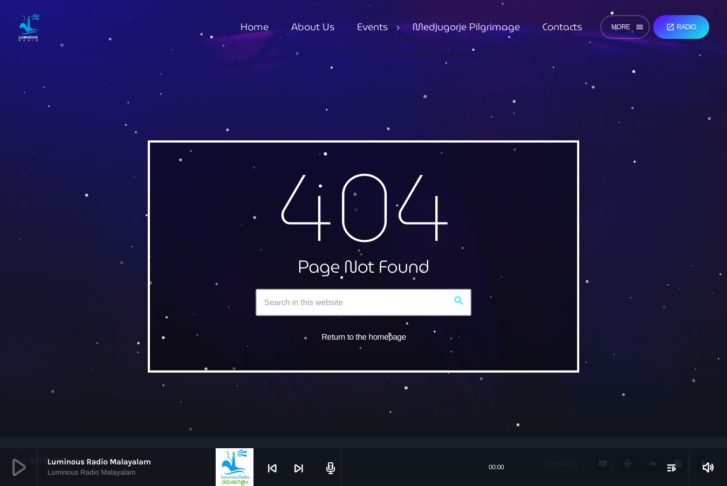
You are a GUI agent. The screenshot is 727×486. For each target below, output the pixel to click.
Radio (681, 27)
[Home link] (29, 27)
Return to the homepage (363, 337)
